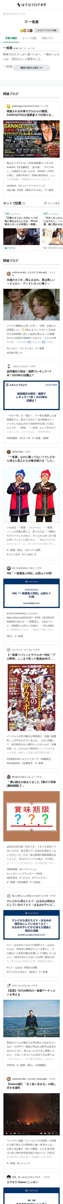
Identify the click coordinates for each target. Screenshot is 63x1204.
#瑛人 (30, 1065)
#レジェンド (23, 1163)
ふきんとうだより (20, 366)
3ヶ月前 (45, 106)
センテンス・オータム (22, 650)
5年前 (47, 1177)
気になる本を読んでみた (23, 568)
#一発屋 (49, 190)
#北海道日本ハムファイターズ (23, 759)
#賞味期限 (12, 869)
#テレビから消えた (17, 972)
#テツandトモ (29, 554)
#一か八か (24, 877)
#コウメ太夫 (13, 554)
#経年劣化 (12, 877)
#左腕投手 (27, 763)
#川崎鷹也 (40, 1065)
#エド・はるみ (14, 967)
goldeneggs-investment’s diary (25, 106)
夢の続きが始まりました (23, 777)
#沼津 (20, 190)
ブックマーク (12, 213)
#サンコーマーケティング (32, 185)
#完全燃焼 (22, 882)
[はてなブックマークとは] (23, 203)
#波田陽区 (12, 438)
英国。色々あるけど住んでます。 (27, 1177)
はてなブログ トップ (14, 14)
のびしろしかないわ (21, 985)
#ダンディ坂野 (32, 550)
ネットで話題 (29, 38)
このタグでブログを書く (47, 30)
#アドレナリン (40, 877)
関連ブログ (48, 38)
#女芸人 (33, 972)
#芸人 (20, 550)
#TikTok (11, 1065)
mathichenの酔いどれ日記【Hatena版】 (30, 272)
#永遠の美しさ (14, 352)
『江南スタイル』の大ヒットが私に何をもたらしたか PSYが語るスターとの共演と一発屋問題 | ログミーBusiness (21, 221)
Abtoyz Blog (17, 452)
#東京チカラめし (34, 190)
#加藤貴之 (46, 759)
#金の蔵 (11, 190)
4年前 (34, 985)
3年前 (53, 896)
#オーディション (28, 869)
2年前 (36, 650)
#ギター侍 (24, 438)
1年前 (32, 366)
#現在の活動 (30, 967)
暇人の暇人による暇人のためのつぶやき (30, 896)
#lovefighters (13, 763)
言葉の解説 (11, 38)
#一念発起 (35, 882)
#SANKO (11, 185)
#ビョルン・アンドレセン (20, 348)
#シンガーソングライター (20, 873)
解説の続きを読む (31, 67)
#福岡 (46, 438)
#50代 (39, 873)
